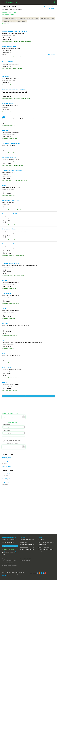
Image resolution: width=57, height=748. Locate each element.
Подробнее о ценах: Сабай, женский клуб (11, 57)
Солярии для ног (38, 21)
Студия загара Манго (9, 229)
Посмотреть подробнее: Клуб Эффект (10, 303)
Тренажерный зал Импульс (11, 144)
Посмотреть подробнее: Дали (8, 362)
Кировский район (6, 474)
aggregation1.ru (5, 530)
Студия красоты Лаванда (10, 263)
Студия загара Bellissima (10, 244)
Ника (3, 117)
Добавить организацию (10, 501)
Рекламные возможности (8, 504)
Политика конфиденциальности (27, 504)
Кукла (4, 309)
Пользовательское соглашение (27, 502)
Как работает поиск (42, 500)
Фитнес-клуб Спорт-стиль (10, 200)
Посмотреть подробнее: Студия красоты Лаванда (13, 275)
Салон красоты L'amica (9, 157)
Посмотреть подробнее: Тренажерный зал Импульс (13, 152)
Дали (3, 354)
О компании (22, 500)
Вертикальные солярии (9, 18)
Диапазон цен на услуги (8, 14)
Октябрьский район (7, 483)
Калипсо (4, 382)
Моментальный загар (33, 18)
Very (3, 340)
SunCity (4, 280)
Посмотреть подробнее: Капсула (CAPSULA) (12, 68)
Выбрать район (6, 424)
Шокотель (5, 130)
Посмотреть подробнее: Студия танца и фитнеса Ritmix (14, 180)
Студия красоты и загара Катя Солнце (14, 90)
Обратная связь (23, 497)
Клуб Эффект (6, 294)
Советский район (6, 478)
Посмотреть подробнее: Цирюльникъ (10, 85)
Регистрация (41, 494)
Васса (4, 185)
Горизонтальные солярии (9, 21)
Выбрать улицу (6, 430)
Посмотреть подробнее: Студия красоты (11, 111)
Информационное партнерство (27, 499)
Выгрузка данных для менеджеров (10, 506)
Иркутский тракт (6, 466)
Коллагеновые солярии (25, 21)
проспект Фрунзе (6, 462)
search (54, 2)
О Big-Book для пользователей (27, 494)
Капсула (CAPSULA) (8, 62)
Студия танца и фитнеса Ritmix (12, 170)
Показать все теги (6, 23)
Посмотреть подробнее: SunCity (9, 288)
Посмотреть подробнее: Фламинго (9, 335)
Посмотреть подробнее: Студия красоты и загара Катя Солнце (16, 98)
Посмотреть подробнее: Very (8, 348)
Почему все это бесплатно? (44, 496)
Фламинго (5, 324)
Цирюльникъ (6, 76)
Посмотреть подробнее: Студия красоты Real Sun (13, 224)
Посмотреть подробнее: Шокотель (9, 138)
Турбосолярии (21, 18)
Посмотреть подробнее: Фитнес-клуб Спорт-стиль (13, 209)
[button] (37, 528)
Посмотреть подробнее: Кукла (8, 318)
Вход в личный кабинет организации (49, 7)
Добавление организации (44, 502)
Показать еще (28, 396)
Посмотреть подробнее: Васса (9, 195)
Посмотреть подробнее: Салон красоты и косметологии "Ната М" (16, 41)
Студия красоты (7, 103)
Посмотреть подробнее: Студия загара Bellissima (13, 255)
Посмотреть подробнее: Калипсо (9, 390)
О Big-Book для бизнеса (25, 496)
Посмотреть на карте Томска (9, 12)
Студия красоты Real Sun (10, 214)
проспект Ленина (6, 457)
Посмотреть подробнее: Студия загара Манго (12, 239)
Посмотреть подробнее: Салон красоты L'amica (12, 165)
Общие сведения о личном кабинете (46, 497)
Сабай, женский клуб (9, 46)
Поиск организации (42, 499)
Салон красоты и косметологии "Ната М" (15, 31)
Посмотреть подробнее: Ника (8, 125)
